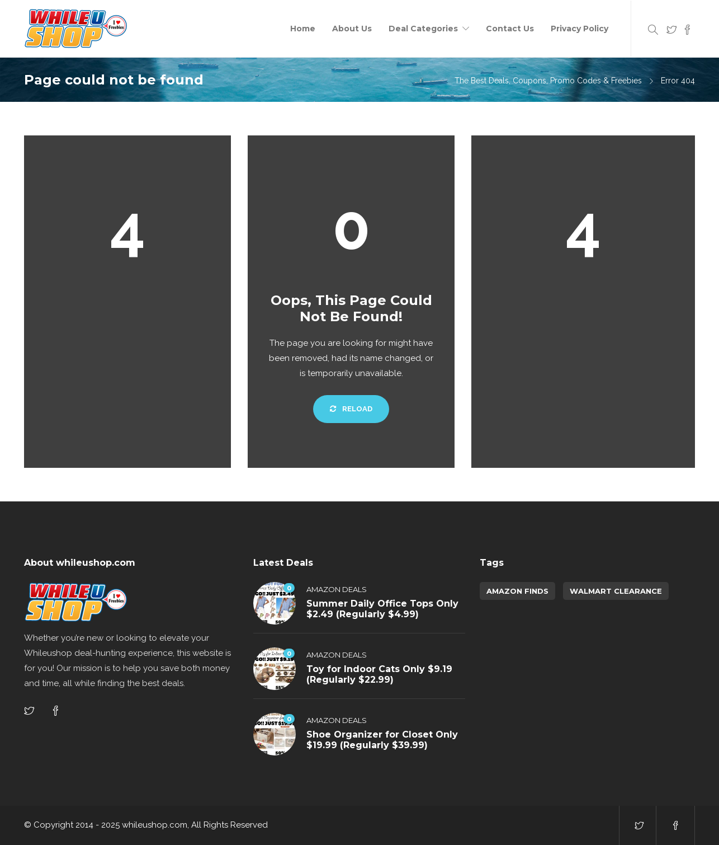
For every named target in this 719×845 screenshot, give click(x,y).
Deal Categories (423, 29)
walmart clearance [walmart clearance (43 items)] (616, 590)
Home (302, 29)
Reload (351, 409)
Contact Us (510, 29)
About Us (352, 29)
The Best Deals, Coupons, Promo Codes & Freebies (548, 80)
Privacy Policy (579, 29)
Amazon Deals (336, 589)
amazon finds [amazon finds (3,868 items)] (517, 590)
